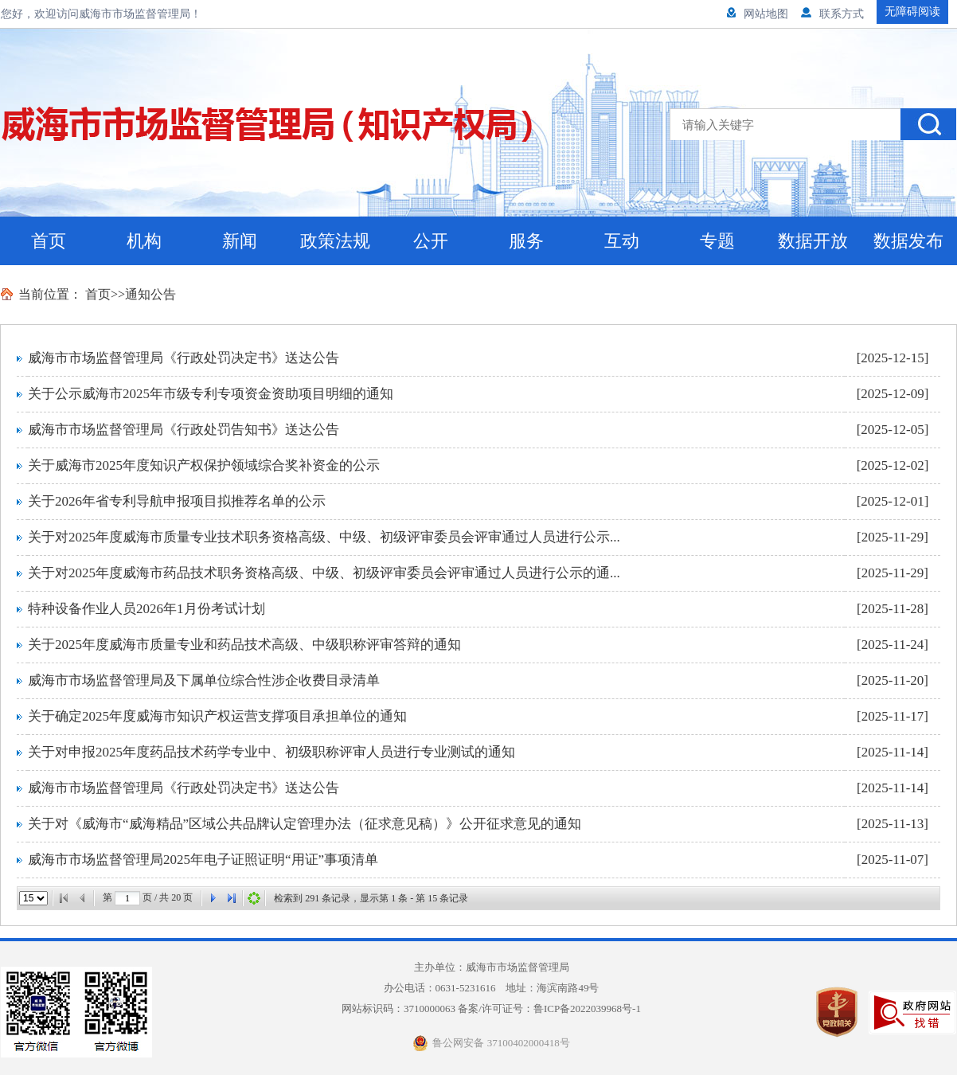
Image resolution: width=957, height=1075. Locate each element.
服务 (526, 241)
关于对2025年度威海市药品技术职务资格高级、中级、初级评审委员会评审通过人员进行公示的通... (324, 572)
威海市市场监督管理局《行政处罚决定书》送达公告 (183, 358)
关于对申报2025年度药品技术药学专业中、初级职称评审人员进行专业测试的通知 (271, 752)
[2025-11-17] (892, 716)
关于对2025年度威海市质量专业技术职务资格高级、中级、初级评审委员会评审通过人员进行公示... (324, 537)
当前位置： (50, 294)
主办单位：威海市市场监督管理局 (491, 967)
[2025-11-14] (892, 752)
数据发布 (908, 241)
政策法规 (335, 241)
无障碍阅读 (912, 12)
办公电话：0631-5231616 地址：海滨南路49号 (497, 988)
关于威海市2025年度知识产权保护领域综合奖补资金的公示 (204, 465)
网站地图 (757, 14)
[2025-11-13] (892, 823)
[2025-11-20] (892, 680)
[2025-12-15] (893, 358)
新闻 (239, 241)
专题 (717, 241)
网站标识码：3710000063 (491, 1008)
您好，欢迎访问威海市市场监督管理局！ (101, 14)
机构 (144, 241)
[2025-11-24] (892, 644)
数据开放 (813, 241)
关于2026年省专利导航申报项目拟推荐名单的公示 (177, 501)
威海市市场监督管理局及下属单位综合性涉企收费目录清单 (204, 680)
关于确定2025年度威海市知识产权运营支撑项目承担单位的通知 (217, 716)
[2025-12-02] (893, 465)
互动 (621, 241)
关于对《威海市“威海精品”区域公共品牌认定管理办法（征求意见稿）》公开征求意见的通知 (304, 823)
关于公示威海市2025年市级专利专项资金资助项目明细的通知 (210, 393)
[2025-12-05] (893, 429)
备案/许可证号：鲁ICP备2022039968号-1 (549, 1008)
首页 (48, 241)
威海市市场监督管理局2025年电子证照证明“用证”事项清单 (203, 859)
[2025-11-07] (892, 859)
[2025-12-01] (893, 501)
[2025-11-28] (892, 608)
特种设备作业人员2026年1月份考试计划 (146, 608)
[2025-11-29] (892, 537)
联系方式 (832, 14)
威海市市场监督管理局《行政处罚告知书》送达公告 (183, 429)
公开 (430, 241)
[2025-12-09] (893, 393)
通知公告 (150, 294)
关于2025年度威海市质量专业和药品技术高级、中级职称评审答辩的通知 (244, 644)
